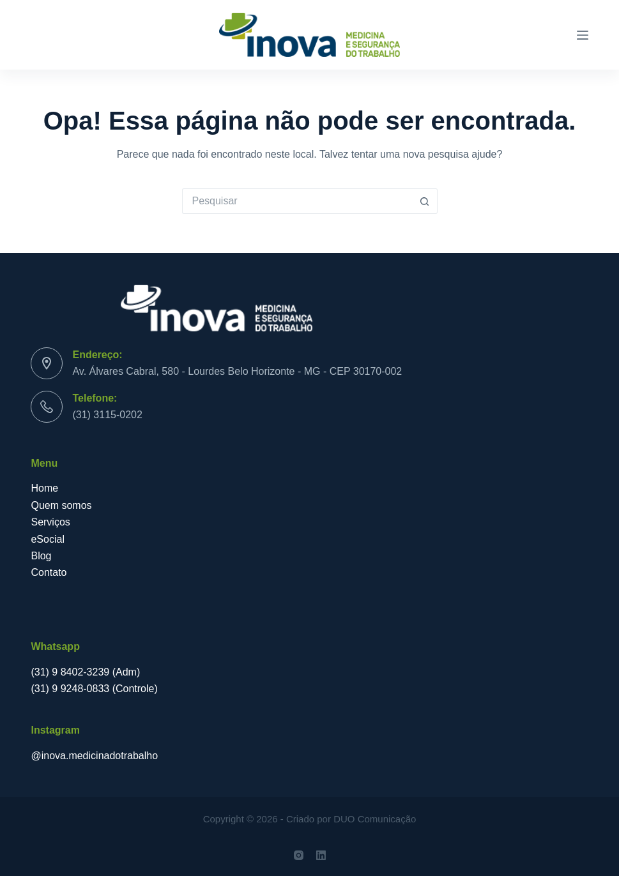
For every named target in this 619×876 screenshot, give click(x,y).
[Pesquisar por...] (297, 201)
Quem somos (61, 505)
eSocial (49, 539)
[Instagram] (298, 855)
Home (44, 488)
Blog (42, 555)
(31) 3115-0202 (107, 414)
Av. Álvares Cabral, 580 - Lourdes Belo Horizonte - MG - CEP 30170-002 (237, 371)
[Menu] (582, 35)
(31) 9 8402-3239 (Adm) (85, 672)
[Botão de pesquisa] (425, 201)
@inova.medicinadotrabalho (94, 755)
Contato (48, 572)
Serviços (52, 522)
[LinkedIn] (321, 855)
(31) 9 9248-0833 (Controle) (94, 688)
